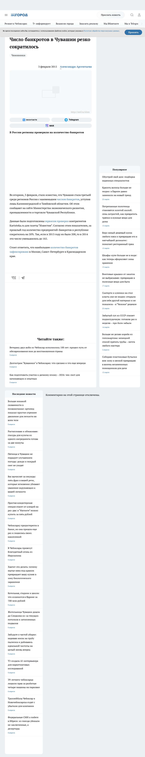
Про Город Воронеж (13, 628)
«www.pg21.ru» (25, 666)
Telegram (8, 650)
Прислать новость (110, 14)
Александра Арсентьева (76, 66)
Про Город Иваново (38, 628)
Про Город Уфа (61, 631)
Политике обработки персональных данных (101, 31)
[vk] (14, 278)
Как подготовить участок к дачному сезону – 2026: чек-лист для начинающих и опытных (51, 378)
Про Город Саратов (13, 635)
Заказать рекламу (88, 23)
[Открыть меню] (6, 15)
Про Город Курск (12, 631)
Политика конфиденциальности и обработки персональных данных (32, 712)
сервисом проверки (57, 221)
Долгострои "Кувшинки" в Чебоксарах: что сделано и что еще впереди (51, 365)
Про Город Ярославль (64, 628)
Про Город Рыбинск (38, 631)
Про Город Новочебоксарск (16, 624)
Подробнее (9, 708)
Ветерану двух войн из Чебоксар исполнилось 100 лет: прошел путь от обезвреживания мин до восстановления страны (51, 351)
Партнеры (61, 660)
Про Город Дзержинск (64, 635)
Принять (133, 32)
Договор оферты (38, 653)
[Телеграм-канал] (71, 120)
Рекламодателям (38, 660)
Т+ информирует (41, 23)
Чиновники (18, 55)
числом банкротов (67, 199)
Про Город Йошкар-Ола (64, 624)
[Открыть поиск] (132, 15)
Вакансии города (65, 23)
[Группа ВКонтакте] (30, 120)
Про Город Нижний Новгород (42, 635)
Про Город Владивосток (14, 639)
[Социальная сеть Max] (51, 125)
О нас (33, 650)
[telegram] (24, 278)
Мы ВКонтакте (111, 23)
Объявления (10, 653)
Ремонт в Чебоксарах (16, 23)
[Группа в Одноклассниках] (90, 629)
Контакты (61, 650)
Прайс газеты (10, 660)
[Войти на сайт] (139, 15)
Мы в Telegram (132, 23)
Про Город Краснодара (39, 639)
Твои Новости (35, 624)
